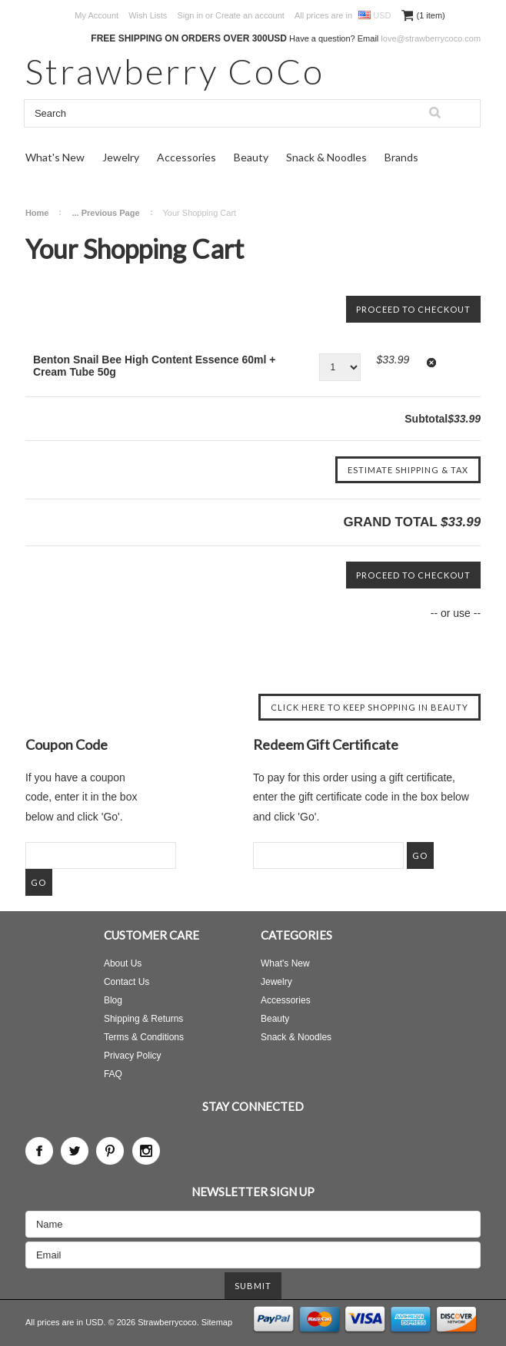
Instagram (146, 1151)
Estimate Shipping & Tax (408, 470)
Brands (401, 157)
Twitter (74, 1151)
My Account (96, 15)
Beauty (251, 157)
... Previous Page (105, 212)
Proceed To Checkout (413, 309)
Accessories (186, 157)
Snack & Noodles (326, 157)
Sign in (190, 15)
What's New (55, 157)
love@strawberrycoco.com (431, 38)
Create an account (250, 15)
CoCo (175, 71)
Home (37, 212)
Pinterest (110, 1151)
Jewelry (120, 157)
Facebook (39, 1151)
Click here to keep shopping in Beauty (369, 707)
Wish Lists (147, 15)
